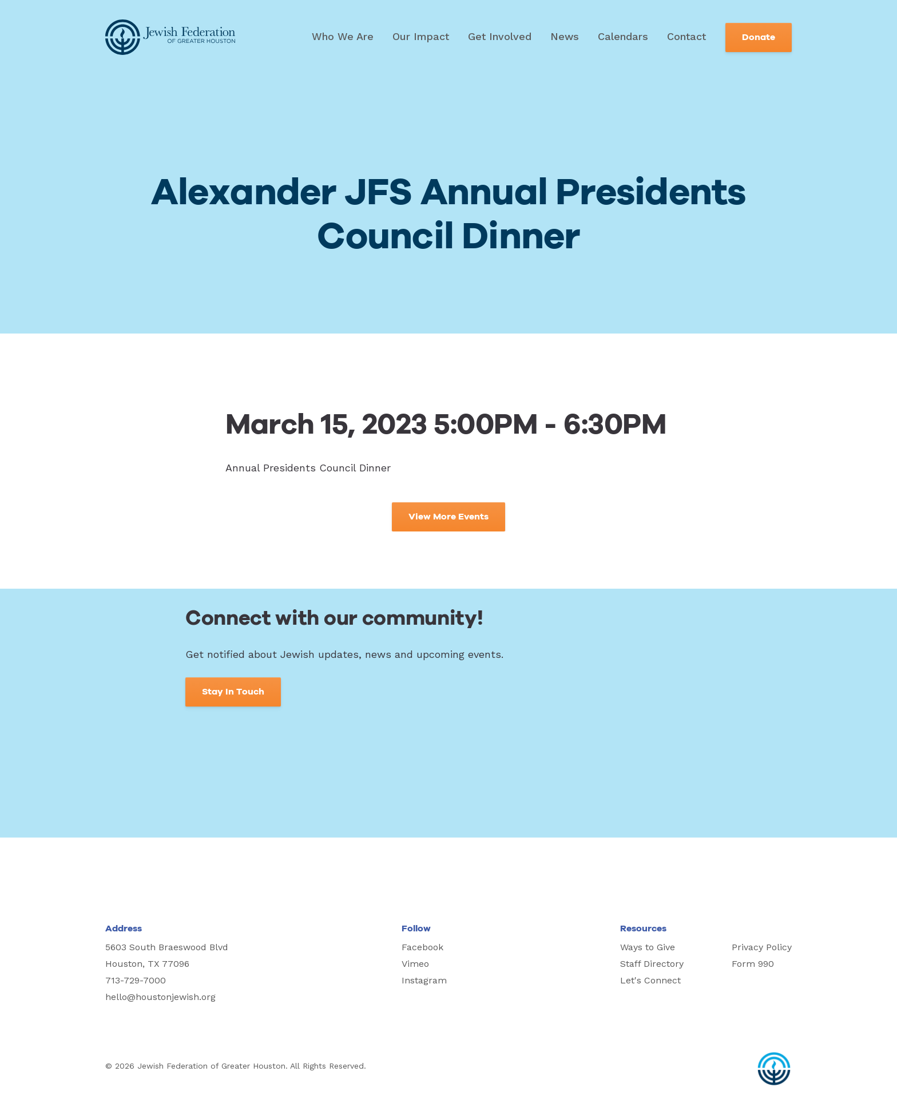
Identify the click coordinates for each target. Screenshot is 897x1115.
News (564, 36)
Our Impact (420, 36)
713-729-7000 (135, 980)
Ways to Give (647, 947)
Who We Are (343, 36)
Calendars (623, 36)
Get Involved (499, 36)
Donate (758, 37)
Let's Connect (650, 980)
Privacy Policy (762, 947)
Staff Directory (652, 963)
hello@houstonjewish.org (160, 996)
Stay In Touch (233, 691)
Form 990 (753, 963)
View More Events (448, 516)
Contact (686, 36)
